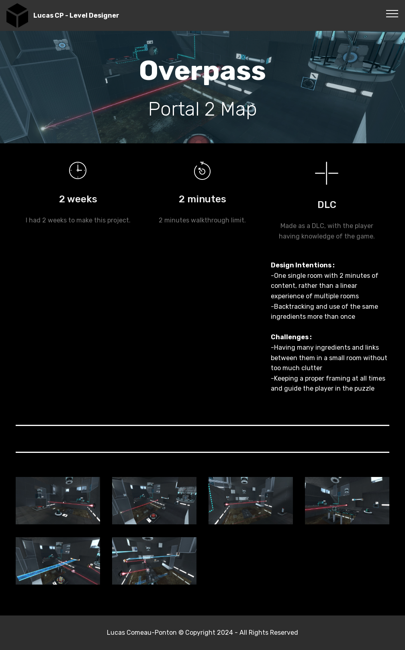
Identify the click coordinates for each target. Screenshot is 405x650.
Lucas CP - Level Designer (76, 15)
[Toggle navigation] (392, 13)
